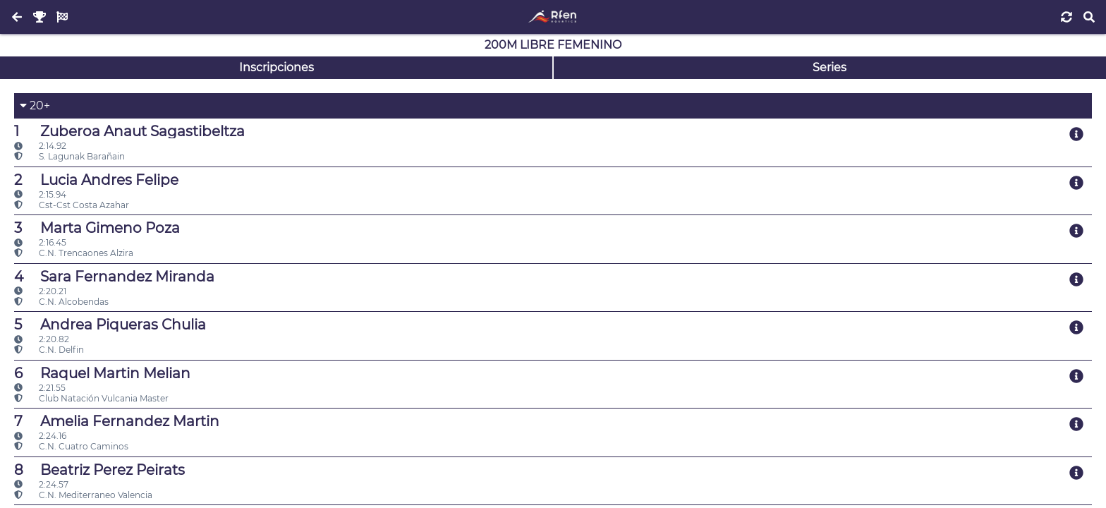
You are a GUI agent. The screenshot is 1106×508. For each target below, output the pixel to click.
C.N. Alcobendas (61, 301)
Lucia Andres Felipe (96, 180)
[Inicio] (552, 17)
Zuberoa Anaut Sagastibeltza (129, 131)
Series (829, 67)
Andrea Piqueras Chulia (110, 325)
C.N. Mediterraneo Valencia (83, 495)
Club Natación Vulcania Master (91, 398)
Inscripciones (276, 67)
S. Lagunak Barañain (69, 156)
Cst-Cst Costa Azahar (71, 205)
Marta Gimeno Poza (97, 228)
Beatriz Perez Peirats (99, 470)
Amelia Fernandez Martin (116, 421)
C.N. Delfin (49, 349)
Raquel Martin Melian (102, 373)
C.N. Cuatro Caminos (71, 446)
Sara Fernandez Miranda (114, 277)
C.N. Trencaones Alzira (73, 253)
